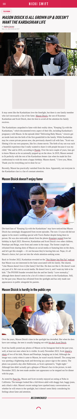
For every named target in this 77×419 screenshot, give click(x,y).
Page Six (16, 379)
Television (6, 11)
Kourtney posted (56, 238)
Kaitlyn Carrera (9, 26)
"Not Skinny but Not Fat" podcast (60, 259)
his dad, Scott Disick (57, 342)
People (37, 150)
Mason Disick (42, 116)
